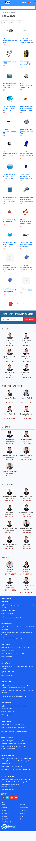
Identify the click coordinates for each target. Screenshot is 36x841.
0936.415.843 (9, 402)
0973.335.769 (9, 501)
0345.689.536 (9, 476)
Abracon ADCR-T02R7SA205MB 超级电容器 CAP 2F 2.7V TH (9, 131)
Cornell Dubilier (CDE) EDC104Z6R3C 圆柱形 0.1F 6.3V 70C (9, 108)
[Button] (1, 2)
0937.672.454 (26, 549)
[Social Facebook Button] (3, 797)
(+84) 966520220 (9, 613)
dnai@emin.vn (8, 715)
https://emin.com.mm (9, 748)
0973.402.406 (26, 418)
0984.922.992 (26, 501)
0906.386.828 (26, 533)
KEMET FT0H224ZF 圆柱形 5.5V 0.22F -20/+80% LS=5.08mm (9, 85)
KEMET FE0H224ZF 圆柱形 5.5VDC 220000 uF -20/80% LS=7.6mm (9, 176)
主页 (2, 12)
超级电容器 (12, 12)
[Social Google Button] (11, 797)
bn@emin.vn (8, 656)
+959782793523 (9, 746)
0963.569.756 (9, 377)
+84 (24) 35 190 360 (10, 617)
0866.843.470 (26, 517)
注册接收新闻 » (29, 319)
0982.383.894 (26, 377)
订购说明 (4, 816)
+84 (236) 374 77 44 (10, 696)
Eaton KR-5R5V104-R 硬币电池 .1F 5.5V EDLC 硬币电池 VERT (26, 131)
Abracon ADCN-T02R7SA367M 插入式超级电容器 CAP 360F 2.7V (26, 153)
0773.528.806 (9, 460)
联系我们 (4, 810)
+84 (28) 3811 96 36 (10, 632)
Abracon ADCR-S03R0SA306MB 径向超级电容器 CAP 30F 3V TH (9, 267)
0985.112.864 (9, 361)
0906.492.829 (9, 444)
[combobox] (17, 7)
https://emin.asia (22, 731)
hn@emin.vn (22, 617)
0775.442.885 (26, 444)
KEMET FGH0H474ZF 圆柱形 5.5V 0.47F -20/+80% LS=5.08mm (9, 199)
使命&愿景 (5, 819)
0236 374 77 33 (26, 460)
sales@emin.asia (9, 731)
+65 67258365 (20, 728)
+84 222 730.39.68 (10, 653)
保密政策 (4, 807)
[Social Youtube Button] (16, 797)
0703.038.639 (9, 533)
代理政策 (22, 816)
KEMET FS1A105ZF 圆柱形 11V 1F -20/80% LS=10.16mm (9, 244)
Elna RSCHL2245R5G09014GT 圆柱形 (10, 40)
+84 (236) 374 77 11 (10, 690)
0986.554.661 (9, 345)
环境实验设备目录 (7, 822)
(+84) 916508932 (10, 590)
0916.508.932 (9, 517)
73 (23, 304)
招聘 (20, 819)
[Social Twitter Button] (7, 797)
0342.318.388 (9, 549)
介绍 (3, 804)
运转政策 (22, 810)
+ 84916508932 (9, 728)
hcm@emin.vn (23, 638)
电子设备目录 (6, 813)
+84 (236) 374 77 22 (21, 690)
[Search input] (17, 7)
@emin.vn (9, 675)
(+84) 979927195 (10, 574)
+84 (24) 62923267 (10, 610)
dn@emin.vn (22, 696)
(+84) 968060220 (26, 592)
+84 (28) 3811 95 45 (10, 638)
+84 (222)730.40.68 (20, 653)
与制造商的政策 (23, 807)
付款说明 (22, 804)
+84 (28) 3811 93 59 (21, 632)
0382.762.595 (26, 345)
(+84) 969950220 (26, 574)
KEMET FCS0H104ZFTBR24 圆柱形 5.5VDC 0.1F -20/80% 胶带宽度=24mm (26, 87)
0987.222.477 (26, 361)
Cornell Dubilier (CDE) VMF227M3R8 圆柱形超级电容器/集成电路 (26, 244)
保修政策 (22, 813)
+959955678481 (18, 746)
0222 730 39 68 (26, 402)
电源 (6, 12)
